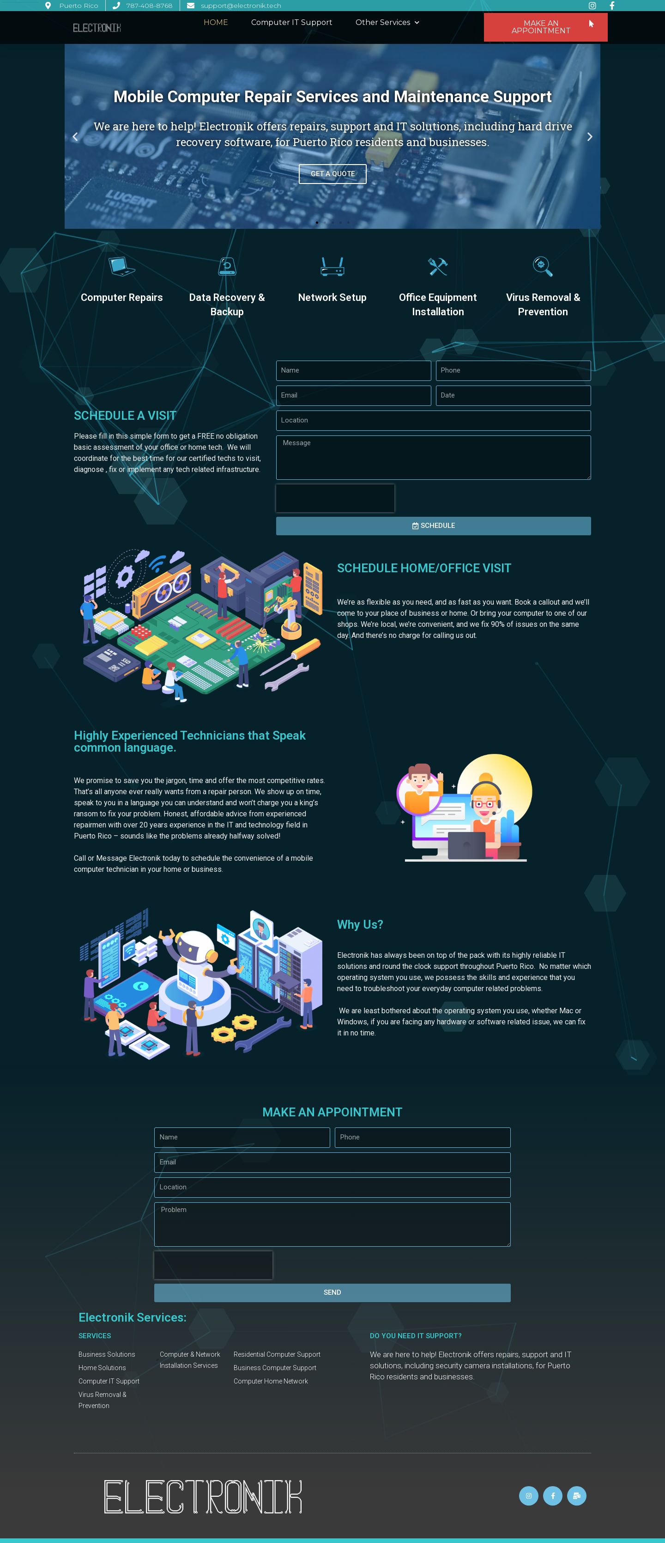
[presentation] (335, 498)
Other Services (387, 22)
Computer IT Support (291, 22)
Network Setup (332, 297)
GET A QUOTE (333, 173)
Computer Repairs (122, 297)
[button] (546, 27)
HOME (216, 22)
